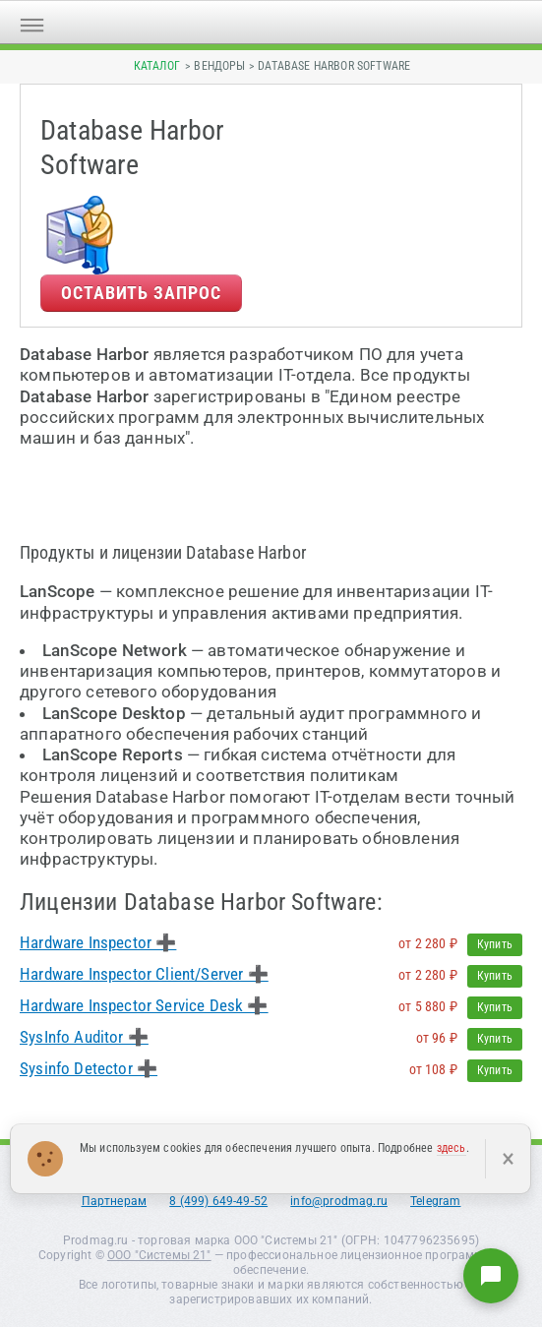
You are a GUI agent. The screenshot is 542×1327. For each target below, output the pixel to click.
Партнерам (115, 1201)
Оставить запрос (141, 292)
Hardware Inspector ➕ (98, 942)
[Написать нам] (490, 1275)
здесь (451, 1148)
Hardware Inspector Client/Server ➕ (144, 974)
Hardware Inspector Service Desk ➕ (144, 1005)
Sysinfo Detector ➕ (88, 1068)
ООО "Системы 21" (159, 1255)
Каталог (157, 66)
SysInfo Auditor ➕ (84, 1037)
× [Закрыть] (508, 1159)
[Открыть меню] (32, 22)
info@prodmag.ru (339, 1201)
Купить (494, 944)
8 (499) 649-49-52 (218, 1201)
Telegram (435, 1201)
